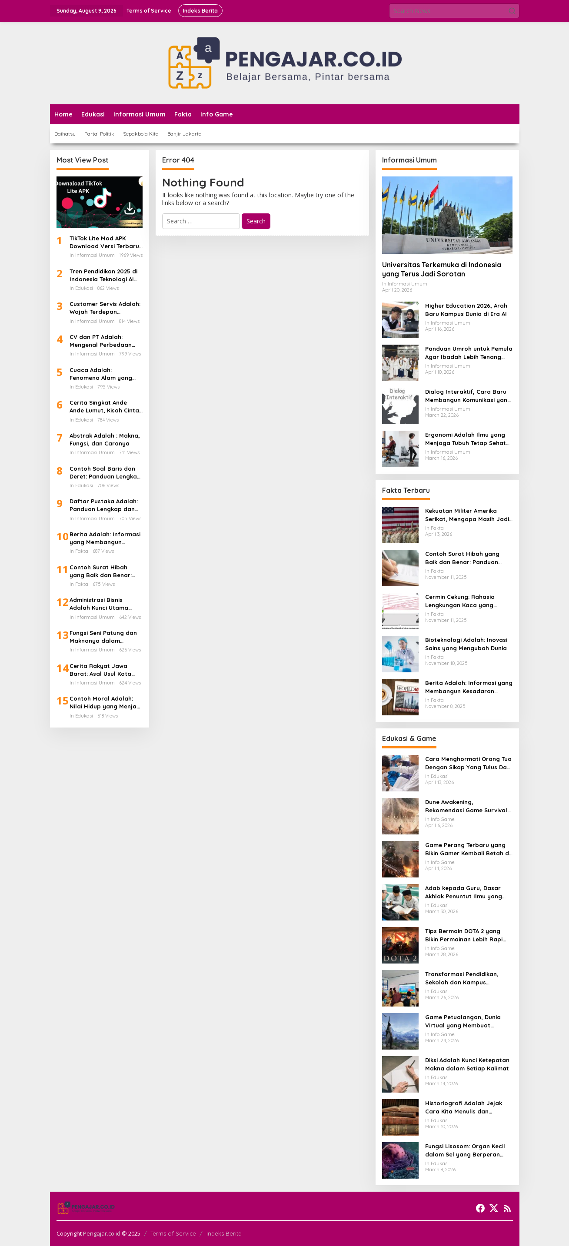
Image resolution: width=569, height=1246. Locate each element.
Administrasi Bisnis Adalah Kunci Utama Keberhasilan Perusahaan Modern (99, 603)
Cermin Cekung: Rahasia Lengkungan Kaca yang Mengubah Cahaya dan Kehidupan (460, 600)
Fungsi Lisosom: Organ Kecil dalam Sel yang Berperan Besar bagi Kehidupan (465, 1150)
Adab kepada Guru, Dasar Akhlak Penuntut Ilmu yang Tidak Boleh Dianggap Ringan (468, 892)
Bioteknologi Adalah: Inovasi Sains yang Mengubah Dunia (466, 643)
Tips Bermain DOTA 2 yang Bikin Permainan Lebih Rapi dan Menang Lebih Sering (463, 935)
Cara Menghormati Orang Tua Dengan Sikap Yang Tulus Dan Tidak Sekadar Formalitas (468, 763)
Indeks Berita (224, 1233)
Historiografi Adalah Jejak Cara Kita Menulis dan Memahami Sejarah (463, 1107)
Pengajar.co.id (101, 1233)
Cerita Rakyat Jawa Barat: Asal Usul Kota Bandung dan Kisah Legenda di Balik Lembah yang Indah (106, 670)
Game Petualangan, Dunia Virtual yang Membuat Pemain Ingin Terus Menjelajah (468, 1021)
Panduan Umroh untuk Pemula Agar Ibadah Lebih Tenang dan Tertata (468, 352)
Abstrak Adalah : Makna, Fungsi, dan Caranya (105, 439)
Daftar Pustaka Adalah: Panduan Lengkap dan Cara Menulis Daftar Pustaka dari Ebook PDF (104, 505)
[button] (512, 10)
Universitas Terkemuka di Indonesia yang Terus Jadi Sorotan (441, 269)
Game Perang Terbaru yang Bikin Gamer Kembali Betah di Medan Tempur (467, 849)
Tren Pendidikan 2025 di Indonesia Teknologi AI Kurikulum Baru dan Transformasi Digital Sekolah (103, 275)
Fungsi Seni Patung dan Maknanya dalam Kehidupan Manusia (103, 637)
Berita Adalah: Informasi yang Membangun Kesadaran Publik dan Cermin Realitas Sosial (105, 538)
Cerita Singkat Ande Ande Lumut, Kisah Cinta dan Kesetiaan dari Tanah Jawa (104, 406)
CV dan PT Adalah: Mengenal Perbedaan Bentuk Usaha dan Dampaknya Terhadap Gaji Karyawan (102, 341)
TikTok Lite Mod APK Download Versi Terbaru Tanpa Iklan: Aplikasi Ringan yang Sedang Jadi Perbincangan (104, 242)
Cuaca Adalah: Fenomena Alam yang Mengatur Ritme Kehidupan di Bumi (101, 374)
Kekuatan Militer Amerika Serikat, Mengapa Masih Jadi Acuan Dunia (467, 514)
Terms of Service (173, 1233)
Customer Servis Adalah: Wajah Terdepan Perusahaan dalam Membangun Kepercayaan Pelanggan (106, 308)
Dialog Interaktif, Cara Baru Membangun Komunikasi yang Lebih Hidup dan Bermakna (468, 395)
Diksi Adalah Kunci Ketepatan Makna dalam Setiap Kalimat (467, 1064)
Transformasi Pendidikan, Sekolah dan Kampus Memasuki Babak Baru (462, 978)
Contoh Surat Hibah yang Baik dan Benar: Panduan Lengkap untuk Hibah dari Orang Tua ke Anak (105, 571)
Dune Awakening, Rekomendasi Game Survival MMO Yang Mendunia (466, 806)
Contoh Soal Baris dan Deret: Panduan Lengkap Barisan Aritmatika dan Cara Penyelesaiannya (105, 472)
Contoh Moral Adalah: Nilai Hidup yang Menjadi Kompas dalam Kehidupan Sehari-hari (106, 702)
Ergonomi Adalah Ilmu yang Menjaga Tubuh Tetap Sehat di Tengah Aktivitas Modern (465, 438)
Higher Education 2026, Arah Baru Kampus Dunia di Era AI (466, 309)
